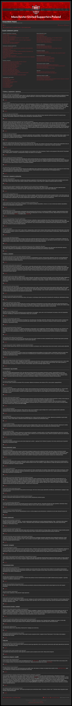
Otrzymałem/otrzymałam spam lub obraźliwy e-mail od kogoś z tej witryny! (49, 48)
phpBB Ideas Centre (62, 668)
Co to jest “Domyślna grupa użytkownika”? (44, 41)
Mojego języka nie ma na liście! (8, 52)
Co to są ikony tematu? (7, 87)
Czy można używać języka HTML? (9, 79)
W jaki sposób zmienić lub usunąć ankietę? (10, 67)
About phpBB (49, 661)
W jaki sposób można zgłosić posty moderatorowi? (11, 71)
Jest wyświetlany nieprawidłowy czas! (9, 50)
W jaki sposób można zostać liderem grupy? (44, 38)
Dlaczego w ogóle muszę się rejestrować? (10, 34)
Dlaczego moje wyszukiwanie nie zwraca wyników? (45, 57)
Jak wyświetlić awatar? (7, 54)
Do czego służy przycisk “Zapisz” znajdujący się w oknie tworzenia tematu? (15, 72)
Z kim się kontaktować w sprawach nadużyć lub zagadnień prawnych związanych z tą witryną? (53, 78)
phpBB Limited (35, 660)
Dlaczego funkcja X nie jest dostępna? (43, 77)
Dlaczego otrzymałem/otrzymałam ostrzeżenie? (11, 70)
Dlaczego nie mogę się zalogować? (9, 38)
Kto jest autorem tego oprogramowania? (43, 76)
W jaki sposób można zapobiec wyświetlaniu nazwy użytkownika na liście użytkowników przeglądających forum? (18, 49)
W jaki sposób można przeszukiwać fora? (44, 56)
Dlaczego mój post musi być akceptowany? (10, 73)
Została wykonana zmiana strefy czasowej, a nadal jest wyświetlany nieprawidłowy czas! (18, 51)
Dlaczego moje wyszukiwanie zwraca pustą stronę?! (45, 58)
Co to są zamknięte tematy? (7, 86)
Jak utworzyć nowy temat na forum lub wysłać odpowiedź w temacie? (14, 61)
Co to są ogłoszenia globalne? (8, 82)
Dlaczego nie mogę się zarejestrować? (9, 36)
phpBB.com (28, 213)
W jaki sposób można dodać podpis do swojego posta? (12, 63)
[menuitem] (4, 25)
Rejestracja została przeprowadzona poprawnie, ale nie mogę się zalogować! (16, 37)
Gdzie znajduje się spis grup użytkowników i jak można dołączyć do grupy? (49, 37)
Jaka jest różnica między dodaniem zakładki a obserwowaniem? (48, 64)
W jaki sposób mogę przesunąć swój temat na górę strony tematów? (14, 74)
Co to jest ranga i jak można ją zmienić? (9, 55)
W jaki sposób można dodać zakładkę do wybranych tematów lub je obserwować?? (51, 65)
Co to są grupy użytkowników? (42, 36)
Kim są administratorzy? (41, 34)
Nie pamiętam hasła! (6, 41)
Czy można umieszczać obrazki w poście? (10, 81)
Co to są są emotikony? (7, 80)
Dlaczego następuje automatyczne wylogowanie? (11, 42)
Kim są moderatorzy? (40, 35)
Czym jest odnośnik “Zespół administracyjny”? (44, 42)
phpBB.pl (16, 213)
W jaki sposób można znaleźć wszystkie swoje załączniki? (47, 72)
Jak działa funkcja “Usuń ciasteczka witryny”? (10, 43)
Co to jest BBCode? (6, 78)
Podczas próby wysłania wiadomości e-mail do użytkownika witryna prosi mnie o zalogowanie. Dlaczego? (19, 57)
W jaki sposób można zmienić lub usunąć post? (11, 62)
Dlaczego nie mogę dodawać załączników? (10, 69)
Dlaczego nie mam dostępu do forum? (9, 68)
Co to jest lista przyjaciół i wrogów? (43, 51)
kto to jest (36, 676)
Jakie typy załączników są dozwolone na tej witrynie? (46, 71)
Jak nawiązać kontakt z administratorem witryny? (45, 79)
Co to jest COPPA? (6, 35)
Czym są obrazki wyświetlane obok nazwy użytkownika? (12, 53)
